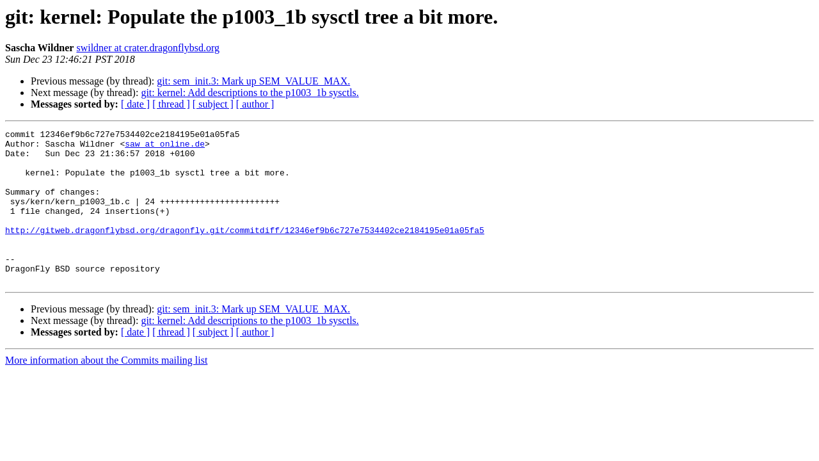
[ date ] (135, 104)
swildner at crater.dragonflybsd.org (147, 47)
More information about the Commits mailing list (106, 390)
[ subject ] (213, 104)
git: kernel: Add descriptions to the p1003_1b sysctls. (249, 92)
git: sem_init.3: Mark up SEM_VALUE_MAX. (253, 81)
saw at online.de (165, 147)
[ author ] (255, 104)
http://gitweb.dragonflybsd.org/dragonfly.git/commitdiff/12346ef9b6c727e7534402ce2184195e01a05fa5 (244, 251)
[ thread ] (171, 104)
